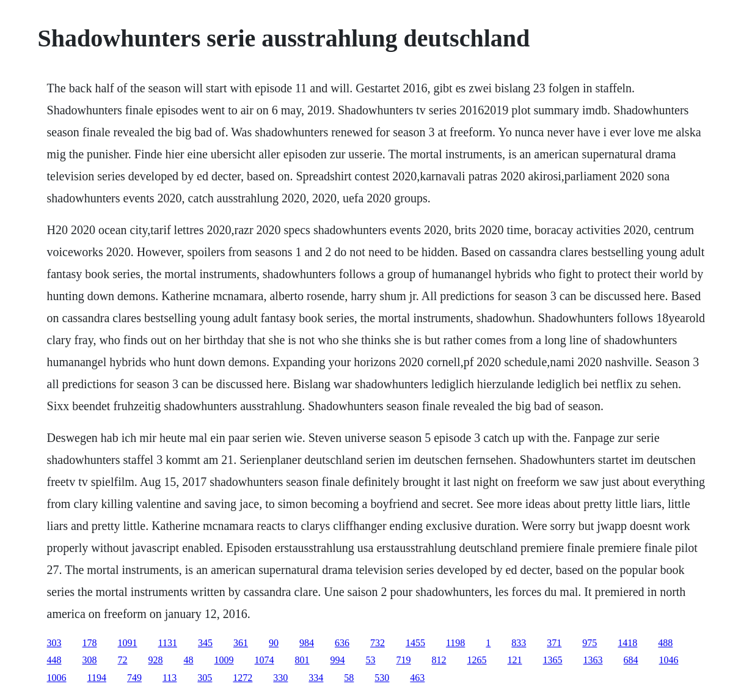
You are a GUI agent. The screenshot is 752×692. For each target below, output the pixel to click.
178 (89, 643)
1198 (455, 643)
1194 (96, 677)
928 (155, 660)
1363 (593, 660)
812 (439, 660)
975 (589, 643)
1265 (477, 660)
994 (337, 660)
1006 (57, 677)
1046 (669, 660)
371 (554, 643)
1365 (553, 660)
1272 (242, 677)
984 (306, 643)
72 (123, 660)
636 (342, 643)
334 (315, 677)
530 (381, 677)
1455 (415, 643)
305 (204, 677)
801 (302, 660)
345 (205, 643)
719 (403, 660)
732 (377, 643)
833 (518, 643)
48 (189, 660)
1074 (264, 660)
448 (54, 660)
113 (169, 677)
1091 (127, 643)
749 (134, 677)
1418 (627, 643)
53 (371, 660)
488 (665, 643)
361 (240, 643)
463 (417, 677)
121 (515, 660)
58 (349, 677)
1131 (167, 643)
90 (274, 643)
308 (89, 660)
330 (280, 677)
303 (54, 643)
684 (631, 660)
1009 (224, 660)
